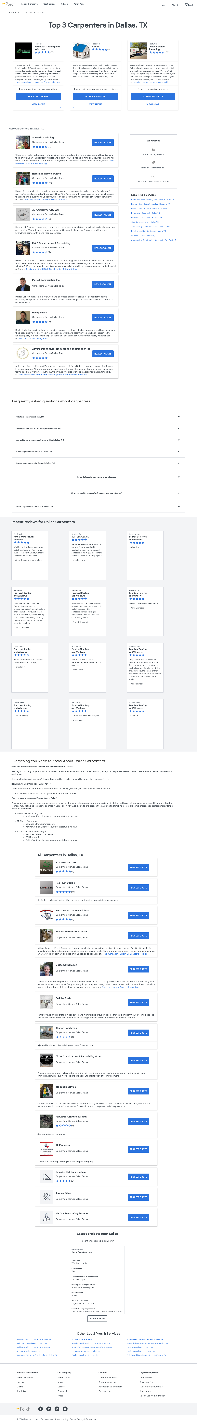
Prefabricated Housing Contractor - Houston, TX (92, 1343)
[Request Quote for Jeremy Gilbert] (138, 1197)
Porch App (78, 4)
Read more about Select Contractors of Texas (124, 954)
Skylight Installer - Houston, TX (85, 1355)
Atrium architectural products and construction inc (61, 348)
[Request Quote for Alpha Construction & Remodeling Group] (138, 1060)
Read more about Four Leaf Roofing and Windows (38, 82)
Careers (61, 1386)
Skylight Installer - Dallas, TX (28, 1351)
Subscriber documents (151, 1386)
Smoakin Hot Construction (71, 1172)
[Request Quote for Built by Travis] (138, 1002)
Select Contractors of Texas (71, 931)
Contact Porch (65, 1391)
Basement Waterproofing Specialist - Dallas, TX (37, 1355)
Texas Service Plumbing (157, 48)
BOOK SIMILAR (97, 1318)
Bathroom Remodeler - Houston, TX (32, 1343)
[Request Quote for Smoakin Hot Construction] (138, 1177)
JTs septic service (66, 1086)
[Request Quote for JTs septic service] (138, 1091)
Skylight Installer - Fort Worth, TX (141, 1351)
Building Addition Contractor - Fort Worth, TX (146, 1355)
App (164, 5)
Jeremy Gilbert (64, 1193)
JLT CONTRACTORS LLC (45, 209)
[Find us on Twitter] (57, 1409)
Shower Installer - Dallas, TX (84, 1339)
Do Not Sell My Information (152, 1396)
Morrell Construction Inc (46, 280)
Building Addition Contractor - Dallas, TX (34, 1339)
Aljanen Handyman (66, 1028)
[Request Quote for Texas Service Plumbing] (153, 96)
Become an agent (107, 1382)
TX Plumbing (63, 1145)
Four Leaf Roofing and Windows (47, 48)
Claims (20, 1386)
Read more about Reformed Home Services (45, 199)
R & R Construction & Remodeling (51, 243)
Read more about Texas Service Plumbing (152, 82)
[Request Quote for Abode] (95, 96)
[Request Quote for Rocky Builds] (103, 317)
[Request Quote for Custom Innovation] (138, 969)
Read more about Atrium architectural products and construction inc (52, 374)
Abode (95, 46)
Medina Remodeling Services (72, 1213)
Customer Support (107, 1377)
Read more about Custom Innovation (120, 987)
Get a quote (104, 1391)
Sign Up (175, 5)
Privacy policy (146, 1382)
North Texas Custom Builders (72, 910)
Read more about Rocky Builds (33, 338)
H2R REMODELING (66, 862)
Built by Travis (63, 998)
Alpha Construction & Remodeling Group (79, 1056)
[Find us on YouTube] (65, 1409)
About (61, 1382)
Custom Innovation (66, 964)
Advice (64, 4)
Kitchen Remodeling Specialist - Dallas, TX (145, 1339)
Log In (189, 4)
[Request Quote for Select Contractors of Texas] (138, 935)
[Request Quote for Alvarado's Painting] (103, 142)
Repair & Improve (29, 4)
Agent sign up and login (110, 1386)
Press (60, 1396)
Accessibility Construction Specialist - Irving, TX (147, 1343)
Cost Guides (49, 4)
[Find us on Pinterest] (48, 1409)
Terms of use (145, 1377)
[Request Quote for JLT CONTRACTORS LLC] (103, 214)
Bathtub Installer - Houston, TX (140, 1347)
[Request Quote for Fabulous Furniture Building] (138, 1121)
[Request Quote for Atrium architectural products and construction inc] (103, 353)
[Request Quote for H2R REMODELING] (138, 867)
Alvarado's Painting (43, 137)
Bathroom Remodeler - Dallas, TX (86, 1351)
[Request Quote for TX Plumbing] (138, 1149)
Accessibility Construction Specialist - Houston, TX (94, 1347)
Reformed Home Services (46, 173)
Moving (20, 1382)
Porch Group (64, 1377)
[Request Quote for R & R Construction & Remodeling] (103, 248)
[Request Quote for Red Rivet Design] (138, 887)
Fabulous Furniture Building (71, 1116)
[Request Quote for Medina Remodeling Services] (138, 1217)
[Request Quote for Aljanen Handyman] (138, 1033)
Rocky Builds (39, 312)
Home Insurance (25, 1377)
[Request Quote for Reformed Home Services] (103, 178)
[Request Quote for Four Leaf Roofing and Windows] (38, 96)
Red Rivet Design (65, 882)
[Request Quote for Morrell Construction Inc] (103, 284)
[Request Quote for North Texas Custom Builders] (138, 915)
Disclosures (145, 1391)
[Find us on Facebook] (40, 1409)
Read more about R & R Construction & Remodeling (51, 269)
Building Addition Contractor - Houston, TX (35, 1347)
